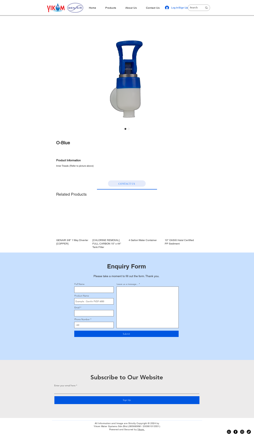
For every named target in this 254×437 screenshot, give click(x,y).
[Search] (194, 8)
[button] (110, 8)
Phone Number (82, 319)
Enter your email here (65, 385)
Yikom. (141, 429)
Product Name (81, 296)
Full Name (79, 284)
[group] (127, 226)
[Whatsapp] (229, 432)
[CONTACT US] (127, 183)
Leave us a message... (127, 284)
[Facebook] (236, 432)
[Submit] (126, 334)
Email (77, 307)
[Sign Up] (126, 400)
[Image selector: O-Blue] (125, 128)
